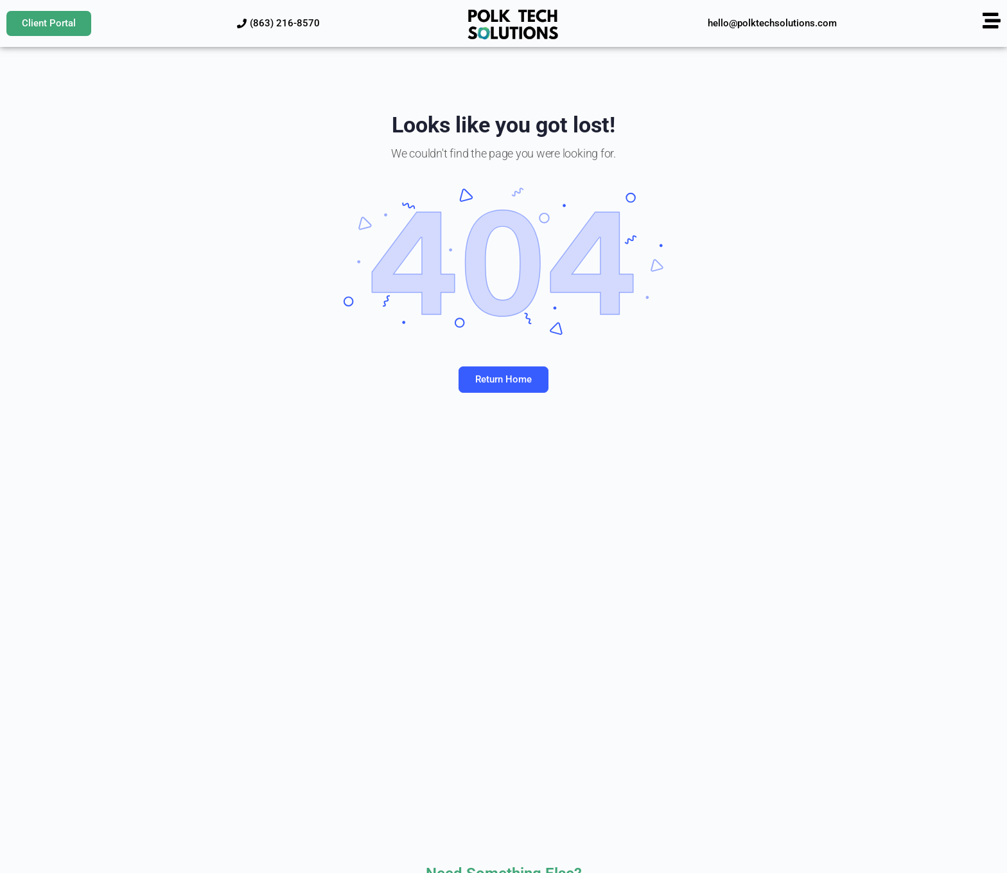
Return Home (503, 379)
